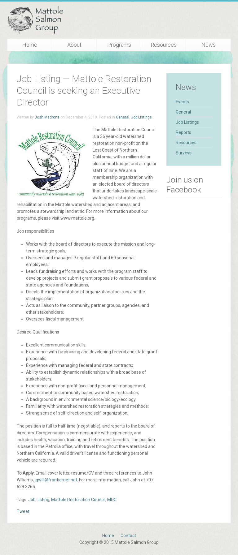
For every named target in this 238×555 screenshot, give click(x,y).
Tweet (23, 511)
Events (182, 101)
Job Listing (38, 499)
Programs (119, 44)
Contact (128, 535)
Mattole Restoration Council (78, 499)
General (122, 117)
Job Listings (141, 117)
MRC (112, 499)
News (208, 44)
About (74, 44)
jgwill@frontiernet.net (56, 479)
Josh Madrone (47, 117)
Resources (164, 44)
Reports (183, 132)
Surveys (184, 152)
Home (29, 44)
